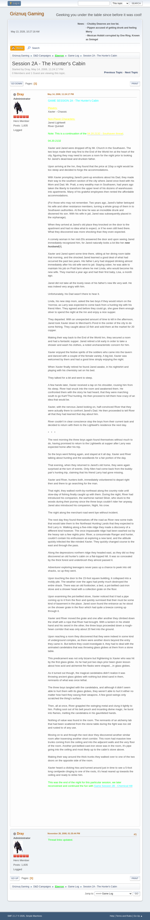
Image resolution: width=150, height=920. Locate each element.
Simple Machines (34, 916)
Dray (20, 94)
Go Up (14, 878)
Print (135, 83)
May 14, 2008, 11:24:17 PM (60, 94)
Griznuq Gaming (27, 13)
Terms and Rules (124, 916)
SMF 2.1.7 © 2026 (16, 916)
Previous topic (113, 72)
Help (112, 916)
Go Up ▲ (138, 916)
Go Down (16, 83)
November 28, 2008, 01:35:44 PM (63, 833)
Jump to (89, 893)
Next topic (131, 72)
